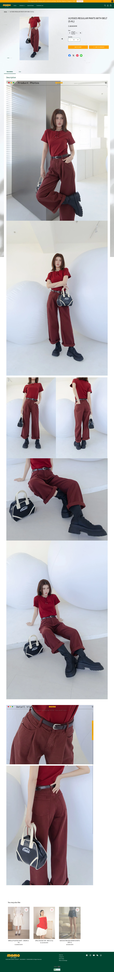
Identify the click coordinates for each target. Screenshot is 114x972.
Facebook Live (40, 5)
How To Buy (61, 958)
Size (69, 30)
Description (10, 71)
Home (15, 5)
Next (62, 39)
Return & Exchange (63, 960)
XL (80, 32)
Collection (22, 5)
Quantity (70, 37)
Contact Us (61, 956)
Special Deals (30, 5)
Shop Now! (80, 1)
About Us (61, 955)
